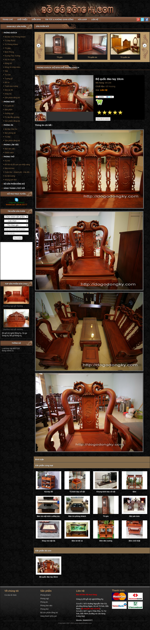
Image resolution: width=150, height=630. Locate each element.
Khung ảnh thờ (10, 180)
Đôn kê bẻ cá (77, 541)
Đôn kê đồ (9, 90)
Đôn (134, 492)
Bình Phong (9, 52)
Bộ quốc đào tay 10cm (48, 577)
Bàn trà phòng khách (77, 516)
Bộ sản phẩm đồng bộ (14, 184)
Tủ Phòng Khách (11, 44)
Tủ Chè (8, 75)
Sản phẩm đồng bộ (12, 98)
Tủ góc (106, 516)
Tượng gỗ (9, 79)
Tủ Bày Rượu (10, 41)
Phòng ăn (8, 125)
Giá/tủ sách (9, 153)
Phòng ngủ (9, 102)
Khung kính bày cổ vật (105, 492)
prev (39, 46)
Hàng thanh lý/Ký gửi (14, 188)
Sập (6, 71)
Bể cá (7, 82)
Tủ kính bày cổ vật (77, 492)
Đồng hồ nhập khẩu (12, 67)
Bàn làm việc (10, 149)
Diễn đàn (36, 19)
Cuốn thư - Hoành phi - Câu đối (17, 172)
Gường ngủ (9, 113)
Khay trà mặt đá (48, 541)
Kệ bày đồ (48, 492)
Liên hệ (94, 20)
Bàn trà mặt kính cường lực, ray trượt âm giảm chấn (48, 516)
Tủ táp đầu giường (12, 117)
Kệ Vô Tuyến (10, 60)
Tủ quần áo (9, 106)
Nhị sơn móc (134, 516)
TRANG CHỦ (7, 20)
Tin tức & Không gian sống (59, 19)
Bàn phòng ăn (10, 133)
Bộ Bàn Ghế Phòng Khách (15, 37)
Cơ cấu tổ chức (11, 595)
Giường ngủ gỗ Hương (13, 308)
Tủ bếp (7, 137)
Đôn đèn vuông (105, 541)
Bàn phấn (8, 110)
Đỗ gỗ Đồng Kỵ (16, 336)
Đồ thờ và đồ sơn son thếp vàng (17, 165)
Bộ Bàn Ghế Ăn (11, 129)
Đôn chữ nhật (134, 541)
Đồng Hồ (8, 63)
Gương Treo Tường (12, 56)
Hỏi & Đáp (82, 20)
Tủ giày (8, 48)
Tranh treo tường (11, 86)
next (145, 46)
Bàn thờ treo (9, 168)
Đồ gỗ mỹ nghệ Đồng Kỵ (11, 333)
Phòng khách (10, 33)
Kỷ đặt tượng (10, 176)
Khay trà (8, 94)
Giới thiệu (22, 19)
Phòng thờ (9, 157)
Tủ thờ (59, 45)
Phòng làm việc (11, 145)
